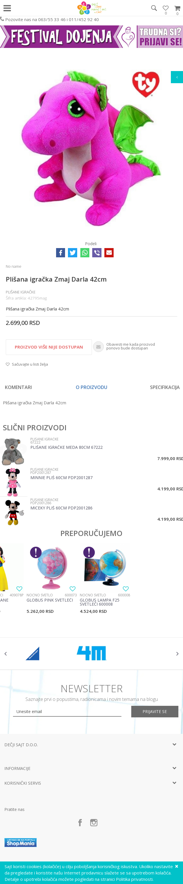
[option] (91, 146)
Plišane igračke (21, 292)
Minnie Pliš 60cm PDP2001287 (61, 478)
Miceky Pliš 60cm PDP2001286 (61, 508)
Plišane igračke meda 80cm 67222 (66, 447)
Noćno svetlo (40, 595)
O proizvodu (91, 387)
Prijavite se (155, 711)
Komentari (18, 387)
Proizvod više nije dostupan (49, 347)
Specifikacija (165, 387)
